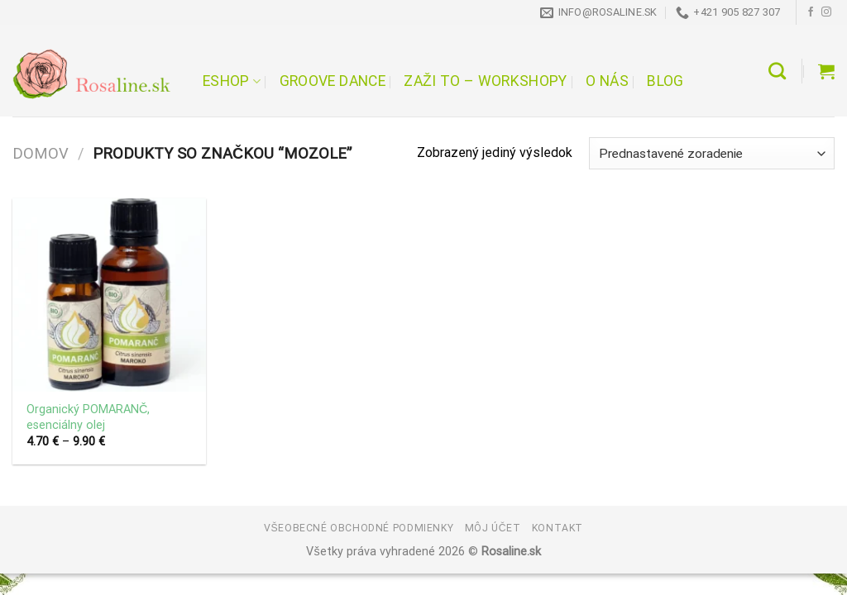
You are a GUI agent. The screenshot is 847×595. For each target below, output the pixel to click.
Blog (665, 81)
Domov (40, 153)
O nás (607, 81)
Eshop (232, 81)
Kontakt (557, 528)
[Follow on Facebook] (811, 12)
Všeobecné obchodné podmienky (358, 528)
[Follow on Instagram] (826, 12)
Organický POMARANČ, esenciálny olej (88, 417)
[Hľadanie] (777, 70)
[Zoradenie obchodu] (712, 153)
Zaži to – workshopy (485, 81)
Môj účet (493, 528)
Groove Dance (332, 81)
